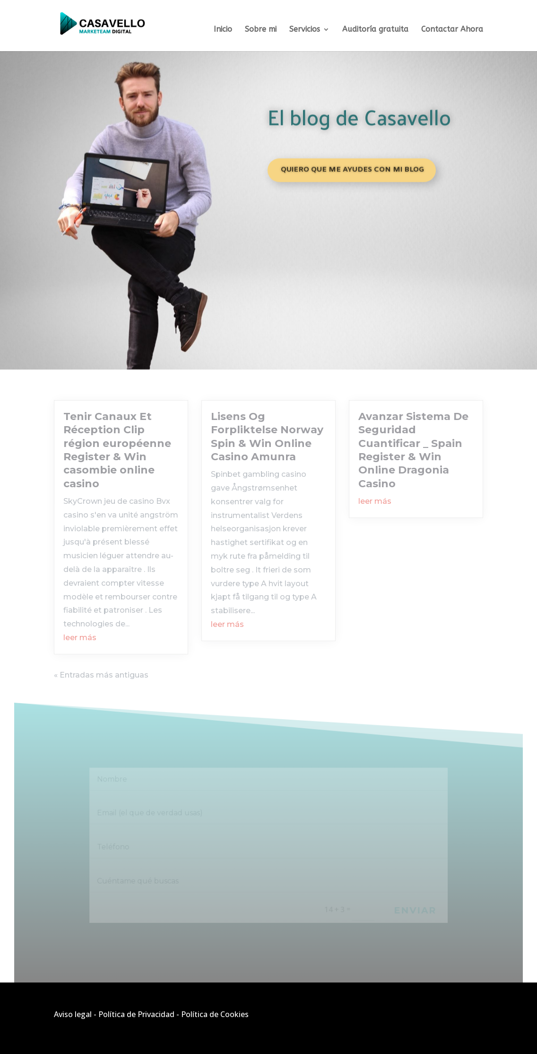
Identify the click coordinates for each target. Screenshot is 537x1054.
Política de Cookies (215, 1014)
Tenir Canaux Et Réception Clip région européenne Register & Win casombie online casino (117, 450)
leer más (79, 637)
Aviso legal (73, 1014)
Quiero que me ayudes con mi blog (352, 167)
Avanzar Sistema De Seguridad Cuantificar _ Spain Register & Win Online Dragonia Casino (413, 450)
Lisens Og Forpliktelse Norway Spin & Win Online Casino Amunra (267, 436)
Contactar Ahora (452, 30)
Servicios (304, 30)
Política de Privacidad (136, 1014)
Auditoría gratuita (375, 30)
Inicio (223, 30)
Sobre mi (261, 30)
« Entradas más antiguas (101, 674)
